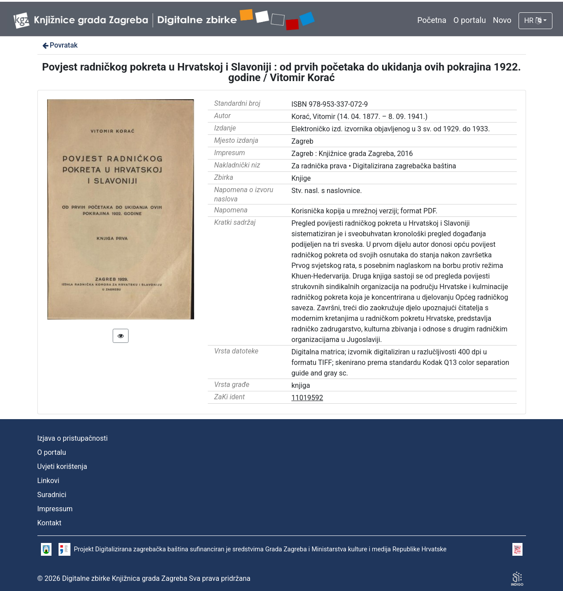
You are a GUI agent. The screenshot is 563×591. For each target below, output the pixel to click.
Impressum (55, 509)
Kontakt (49, 523)
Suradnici (51, 495)
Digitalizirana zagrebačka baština (404, 166)
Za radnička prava (319, 166)
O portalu (469, 20)
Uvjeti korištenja (62, 466)
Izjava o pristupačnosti (72, 438)
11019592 (307, 398)
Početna (431, 20)
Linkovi (48, 480)
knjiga (300, 385)
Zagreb (302, 141)
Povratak (59, 45)
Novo (502, 20)
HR (532, 20)
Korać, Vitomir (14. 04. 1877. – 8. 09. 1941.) (359, 116)
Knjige (301, 178)
